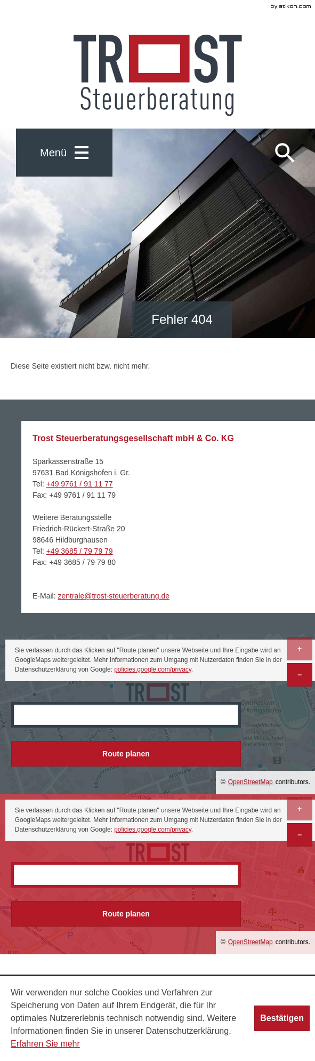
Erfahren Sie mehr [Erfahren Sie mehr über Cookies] (45, 1043)
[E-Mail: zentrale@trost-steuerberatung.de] (113, 596)
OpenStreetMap (250, 782)
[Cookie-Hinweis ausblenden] (282, 1018)
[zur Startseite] (157, 75)
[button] (64, 153)
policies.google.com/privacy (152, 669)
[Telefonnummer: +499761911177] (79, 484)
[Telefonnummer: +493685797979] (79, 551)
